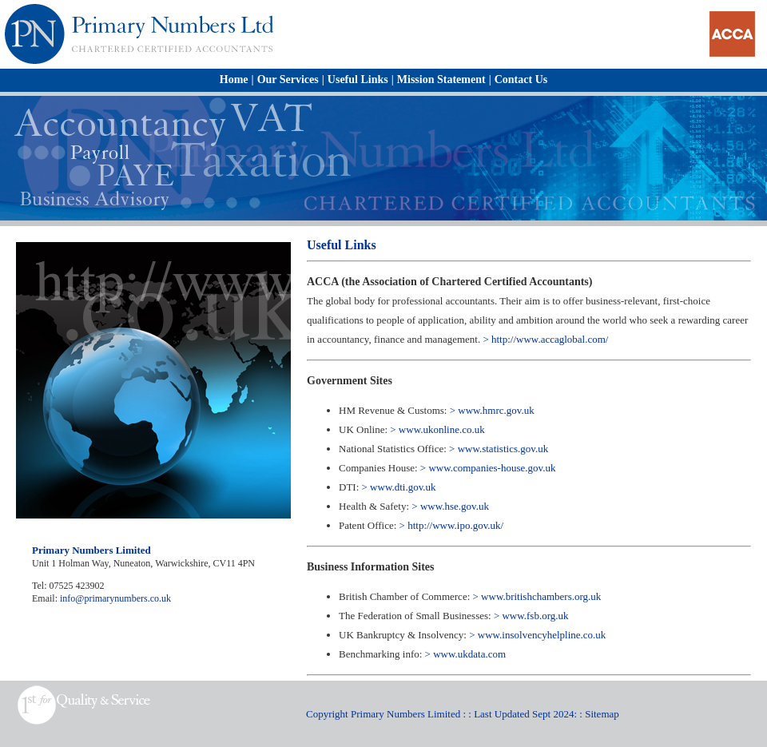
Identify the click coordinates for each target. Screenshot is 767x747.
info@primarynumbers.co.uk (115, 598)
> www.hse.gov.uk (449, 506)
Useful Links (358, 79)
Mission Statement (441, 79)
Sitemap (602, 714)
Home (234, 79)
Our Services (288, 79)
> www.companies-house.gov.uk (488, 468)
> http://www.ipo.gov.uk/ (451, 525)
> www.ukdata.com (465, 654)
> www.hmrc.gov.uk (492, 410)
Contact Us (521, 79)
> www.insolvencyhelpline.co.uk (537, 635)
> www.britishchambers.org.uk (537, 596)
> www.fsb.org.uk (531, 616)
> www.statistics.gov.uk (498, 449)
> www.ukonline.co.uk (437, 429)
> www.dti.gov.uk (399, 487)
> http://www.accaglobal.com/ (545, 339)
